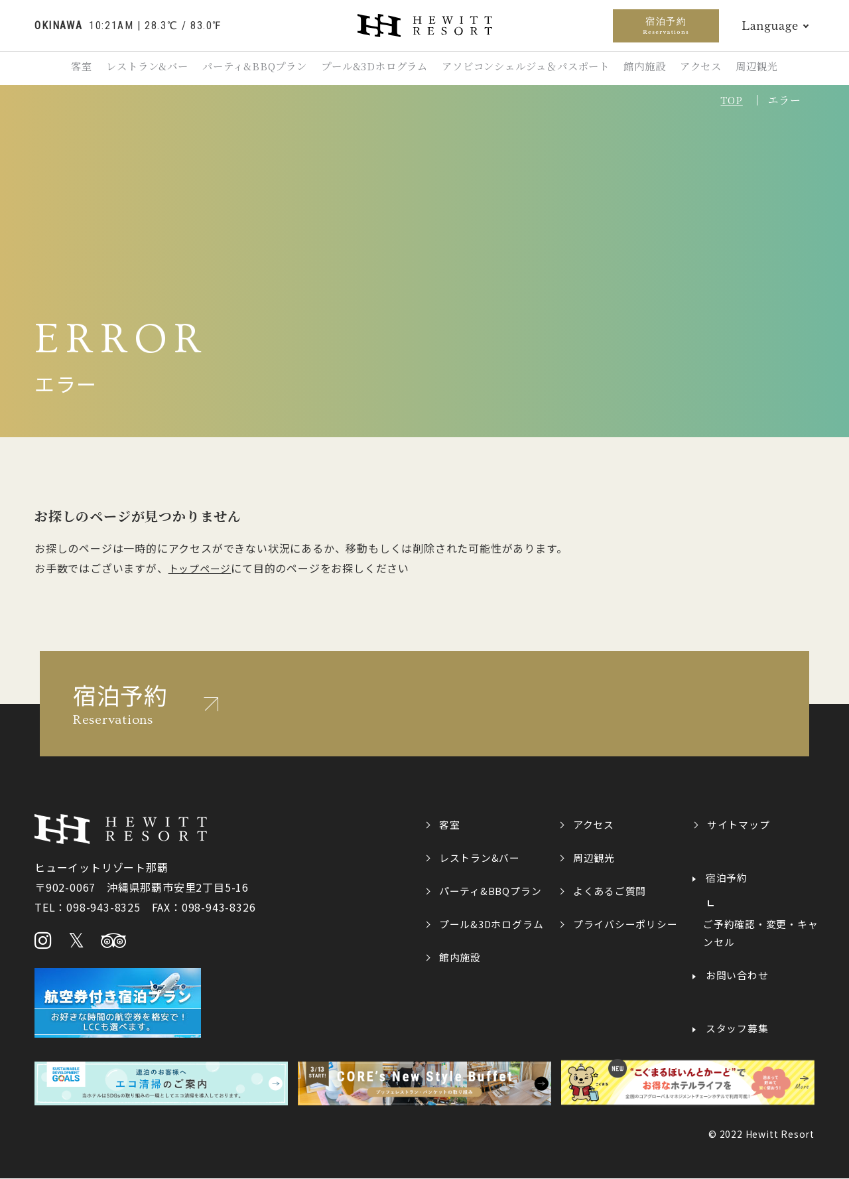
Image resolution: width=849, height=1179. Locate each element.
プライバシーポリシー (625, 923)
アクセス (715, 67)
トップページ (199, 568)
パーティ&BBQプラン (246, 67)
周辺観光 (777, 67)
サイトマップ (738, 824)
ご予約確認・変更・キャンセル (760, 934)
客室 (61, 67)
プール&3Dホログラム (371, 67)
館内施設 (653, 67)
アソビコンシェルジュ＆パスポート (529, 67)
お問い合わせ (737, 976)
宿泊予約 (666, 25)
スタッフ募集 (737, 1029)
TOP (730, 100)
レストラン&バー (133, 67)
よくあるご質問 (610, 890)
